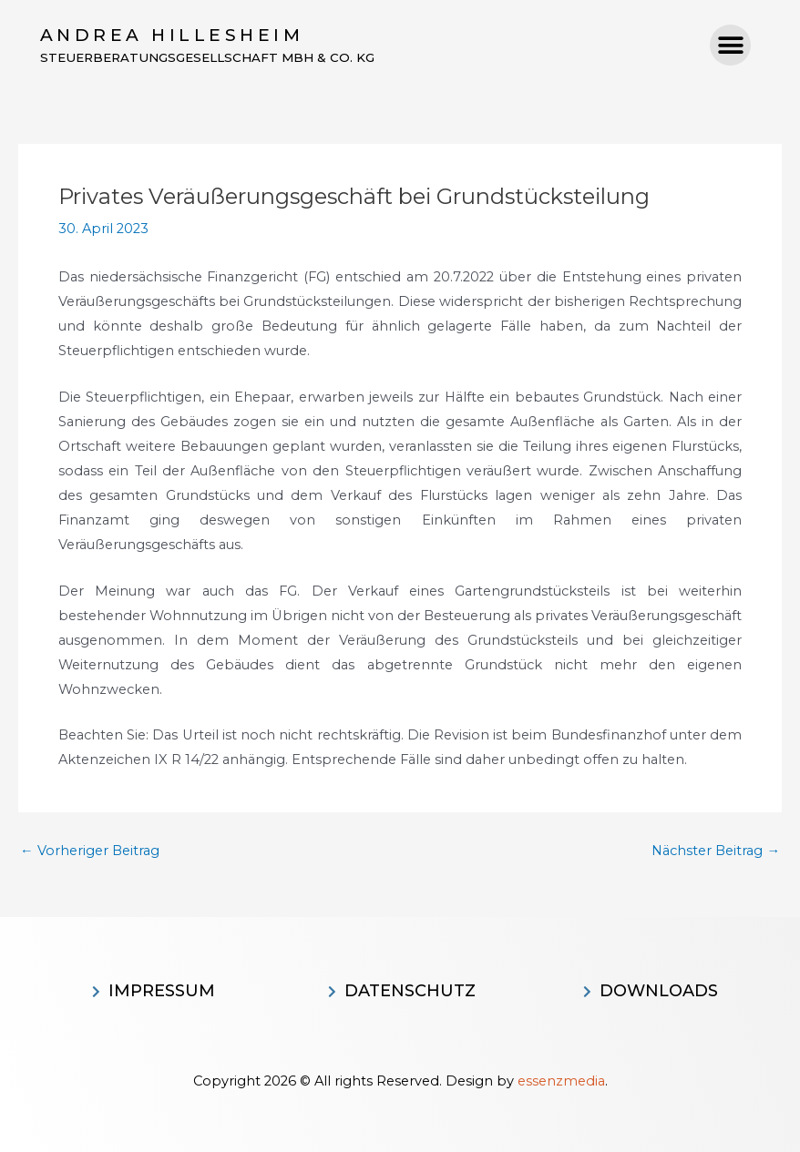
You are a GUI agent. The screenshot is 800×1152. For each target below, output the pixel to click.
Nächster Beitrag (715, 852)
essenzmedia (561, 1081)
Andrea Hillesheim (172, 35)
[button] (730, 45)
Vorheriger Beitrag (89, 852)
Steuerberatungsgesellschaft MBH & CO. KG (214, 58)
